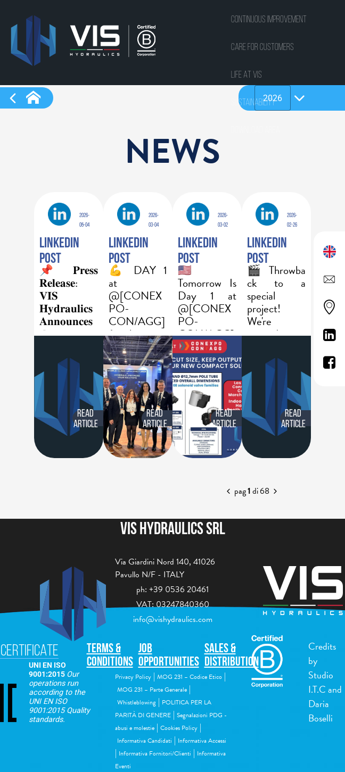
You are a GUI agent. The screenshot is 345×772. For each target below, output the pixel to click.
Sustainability (253, 102)
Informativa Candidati (144, 740)
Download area (255, 129)
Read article (85, 418)
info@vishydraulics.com (172, 619)
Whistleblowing (136, 702)
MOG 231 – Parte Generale (152, 689)
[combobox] (272, 98)
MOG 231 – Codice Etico (189, 677)
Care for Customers (262, 46)
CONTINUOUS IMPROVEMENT (269, 19)
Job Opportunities (168, 654)
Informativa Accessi (202, 740)
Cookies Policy (179, 728)
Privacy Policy (133, 677)
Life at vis (246, 74)
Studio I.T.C (320, 682)
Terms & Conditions (110, 654)
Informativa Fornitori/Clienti (155, 753)
